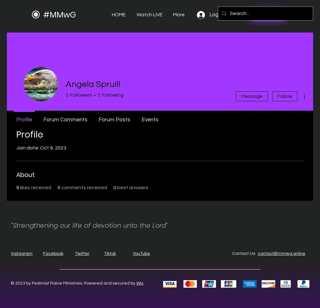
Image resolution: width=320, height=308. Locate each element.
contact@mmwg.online (281, 253)
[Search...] (265, 13)
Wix (139, 283)
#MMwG (59, 14)
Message (251, 96)
